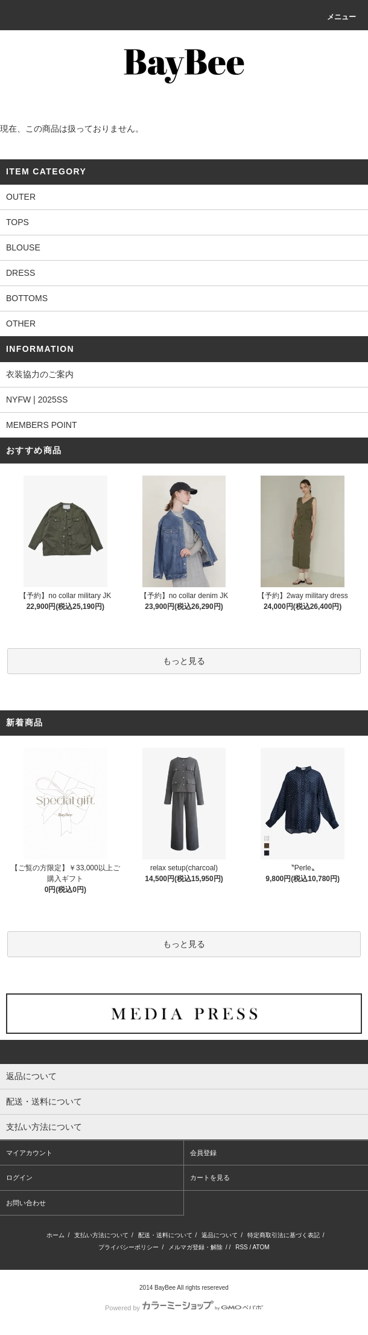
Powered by (184, 1307)
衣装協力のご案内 (40, 374)
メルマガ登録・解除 (195, 1247)
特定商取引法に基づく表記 (283, 1235)
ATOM (261, 1247)
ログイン (19, 1177)
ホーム (55, 1235)
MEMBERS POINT (41, 425)
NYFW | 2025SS (37, 399)
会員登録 (203, 1152)
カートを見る (210, 1177)
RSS (241, 1247)
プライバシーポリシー (128, 1247)
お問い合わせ (26, 1202)
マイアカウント (29, 1152)
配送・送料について (165, 1235)
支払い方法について (101, 1235)
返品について (219, 1235)
